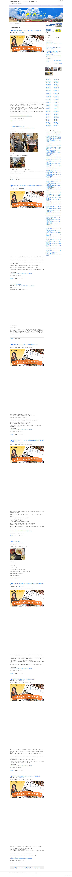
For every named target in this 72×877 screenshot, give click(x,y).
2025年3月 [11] (56, 87)
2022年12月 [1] (56, 107)
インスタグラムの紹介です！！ (17, 284)
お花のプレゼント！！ (49, 58)
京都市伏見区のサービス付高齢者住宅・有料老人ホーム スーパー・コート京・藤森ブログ (53, 157)
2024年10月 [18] (48, 91)
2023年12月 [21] (48, 99)
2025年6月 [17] (48, 85)
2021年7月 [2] (56, 113)
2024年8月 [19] (48, 93)
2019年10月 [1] (48, 125)
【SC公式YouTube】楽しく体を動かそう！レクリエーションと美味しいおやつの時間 (53, 52)
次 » (39, 867)
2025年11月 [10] (56, 82)
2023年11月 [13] (56, 99)
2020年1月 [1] (56, 122)
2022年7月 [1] (48, 108)
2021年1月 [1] (48, 117)
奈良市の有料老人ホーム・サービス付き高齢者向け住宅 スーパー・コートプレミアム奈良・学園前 (53, 195)
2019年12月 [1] (48, 123)
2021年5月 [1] (56, 114)
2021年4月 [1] (48, 116)
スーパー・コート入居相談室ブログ (51, 252)
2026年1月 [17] (56, 81)
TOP (11, 23)
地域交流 (58, 5)
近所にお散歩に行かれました (50, 49)
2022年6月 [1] (56, 108)
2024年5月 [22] (56, 94)
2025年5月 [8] (56, 85)
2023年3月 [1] (56, 105)
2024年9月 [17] (56, 91)
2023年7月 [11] (56, 102)
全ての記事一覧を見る (58, 63)
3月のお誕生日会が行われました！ (18, 126)
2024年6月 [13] (48, 94)
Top (13, 5)
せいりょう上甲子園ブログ (50, 253)
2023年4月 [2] (48, 105)
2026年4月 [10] (48, 79)
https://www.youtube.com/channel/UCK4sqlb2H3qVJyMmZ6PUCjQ (21, 116)
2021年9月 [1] (48, 113)
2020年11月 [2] (56, 117)
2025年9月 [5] (56, 84)
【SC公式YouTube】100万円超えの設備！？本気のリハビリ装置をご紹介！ (26, 776)
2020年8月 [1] (56, 119)
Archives (22, 5)
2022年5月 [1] (48, 110)
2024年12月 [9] (48, 90)
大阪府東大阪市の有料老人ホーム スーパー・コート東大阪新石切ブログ (53, 186)
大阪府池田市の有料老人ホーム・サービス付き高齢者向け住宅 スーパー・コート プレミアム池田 (53, 148)
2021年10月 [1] (56, 111)
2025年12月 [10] (48, 82)
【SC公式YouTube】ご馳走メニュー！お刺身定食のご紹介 (23, 679)
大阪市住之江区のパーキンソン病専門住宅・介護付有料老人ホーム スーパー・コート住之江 (53, 137)
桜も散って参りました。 (50, 42)
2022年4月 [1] (56, 110)
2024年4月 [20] (48, 96)
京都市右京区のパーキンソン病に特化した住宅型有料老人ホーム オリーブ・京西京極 (53, 134)
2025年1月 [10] (56, 88)
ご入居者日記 (31, 5)
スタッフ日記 (40, 5)
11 (36, 867)
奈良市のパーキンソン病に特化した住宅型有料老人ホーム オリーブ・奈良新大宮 (53, 132)
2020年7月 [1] (48, 120)
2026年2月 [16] (48, 81)
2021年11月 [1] (48, 111)
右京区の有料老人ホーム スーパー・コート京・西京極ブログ (23, 1)
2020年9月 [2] (48, 119)
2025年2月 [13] (48, 88)
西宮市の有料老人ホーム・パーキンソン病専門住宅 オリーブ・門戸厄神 (53, 145)
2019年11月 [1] (56, 123)
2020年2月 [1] (48, 122)
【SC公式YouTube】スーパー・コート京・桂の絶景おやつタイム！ (24, 344)
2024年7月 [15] (56, 93)
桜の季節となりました (49, 54)
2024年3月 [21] (56, 96)
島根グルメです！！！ (15, 541)
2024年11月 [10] (56, 90)
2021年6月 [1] (48, 114)
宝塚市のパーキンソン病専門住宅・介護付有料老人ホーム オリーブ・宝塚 (53, 139)
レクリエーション (49, 5)
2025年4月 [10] (48, 87)
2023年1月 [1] (48, 107)
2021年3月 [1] (56, 116)
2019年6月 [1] (56, 125)
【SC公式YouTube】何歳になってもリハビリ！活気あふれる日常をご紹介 (26, 30)
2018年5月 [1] (48, 126)
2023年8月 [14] (48, 102)
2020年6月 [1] (56, 120)
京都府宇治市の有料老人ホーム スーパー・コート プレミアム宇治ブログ (53, 151)
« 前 (15, 867)
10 (34, 867)
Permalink (11, 120)
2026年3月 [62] (56, 79)
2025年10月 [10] (48, 84)
